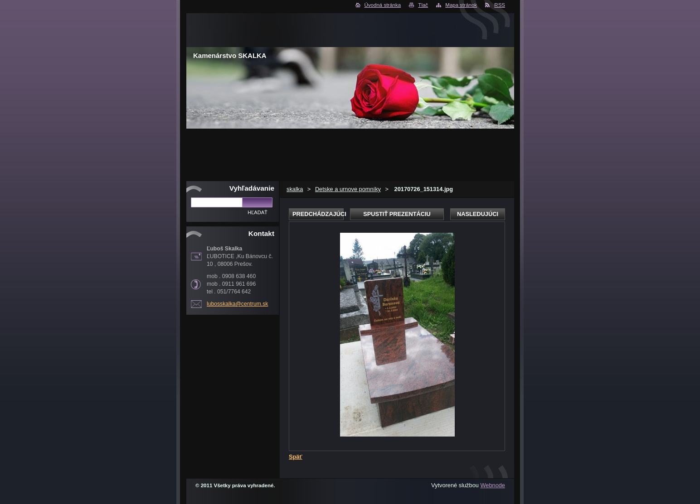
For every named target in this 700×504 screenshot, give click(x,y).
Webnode (492, 485)
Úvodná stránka (383, 5)
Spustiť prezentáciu (397, 214)
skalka (295, 189)
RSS (499, 5)
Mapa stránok (461, 5)
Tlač (423, 5)
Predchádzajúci (318, 214)
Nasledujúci (477, 214)
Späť (295, 456)
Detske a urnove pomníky (348, 189)
